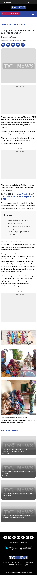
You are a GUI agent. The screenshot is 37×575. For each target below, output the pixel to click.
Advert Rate (8, 2)
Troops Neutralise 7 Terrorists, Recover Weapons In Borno (18, 196)
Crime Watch (5, 24)
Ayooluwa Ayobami (10, 37)
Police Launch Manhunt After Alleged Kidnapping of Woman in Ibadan (14, 450)
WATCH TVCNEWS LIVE (10, 14)
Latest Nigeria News (18, 24)
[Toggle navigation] (33, 14)
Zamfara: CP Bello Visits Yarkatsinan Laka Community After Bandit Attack (16, 516)
